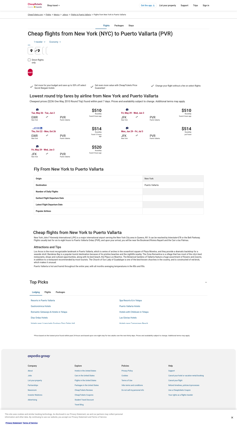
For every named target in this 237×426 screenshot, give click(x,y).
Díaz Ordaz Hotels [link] (39, 318)
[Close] (232, 417)
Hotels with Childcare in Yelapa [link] (133, 312)
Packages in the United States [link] (87, 385)
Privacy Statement (14, 423)
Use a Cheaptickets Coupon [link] (179, 390)
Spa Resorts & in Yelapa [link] (130, 300)
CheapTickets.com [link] (35, 15)
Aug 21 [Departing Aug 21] (160, 51)
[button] (118, 282)
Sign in (206, 5)
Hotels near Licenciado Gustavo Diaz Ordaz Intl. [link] (53, 323)
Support (184, 5)
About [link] (30, 371)
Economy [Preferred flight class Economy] (199, 42)
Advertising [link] (32, 400)
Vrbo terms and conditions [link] (132, 385)
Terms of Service (30, 423)
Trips (195, 5)
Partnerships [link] (33, 385)
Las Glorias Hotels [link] (128, 318)
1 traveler (184, 42)
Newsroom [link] (32, 390)
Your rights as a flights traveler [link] (180, 395)
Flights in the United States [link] (85, 380)
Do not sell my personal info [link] (133, 390)
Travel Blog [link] (79, 405)
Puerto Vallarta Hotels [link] (129, 306)
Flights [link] (48, 15)
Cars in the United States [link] (84, 376)
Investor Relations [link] (35, 395)
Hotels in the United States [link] (85, 371)
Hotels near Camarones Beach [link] (133, 323)
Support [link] (171, 371)
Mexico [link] (57, 15)
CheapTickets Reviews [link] (84, 390)
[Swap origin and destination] (88, 51)
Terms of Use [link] (127, 380)
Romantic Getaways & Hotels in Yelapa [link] (49, 312)
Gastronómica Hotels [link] (41, 306)
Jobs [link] (30, 376)
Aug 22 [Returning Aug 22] (191, 51)
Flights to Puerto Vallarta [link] (81, 15)
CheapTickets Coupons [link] (84, 395)
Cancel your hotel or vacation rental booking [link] (186, 376)
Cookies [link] (125, 376)
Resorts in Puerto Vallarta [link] (43, 300)
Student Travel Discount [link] (84, 400)
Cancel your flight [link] (175, 380)
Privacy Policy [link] (127, 371)
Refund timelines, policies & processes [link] (183, 385)
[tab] (106, 25)
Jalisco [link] (65, 15)
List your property (167, 5)
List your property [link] (35, 380)
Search (42, 69)
